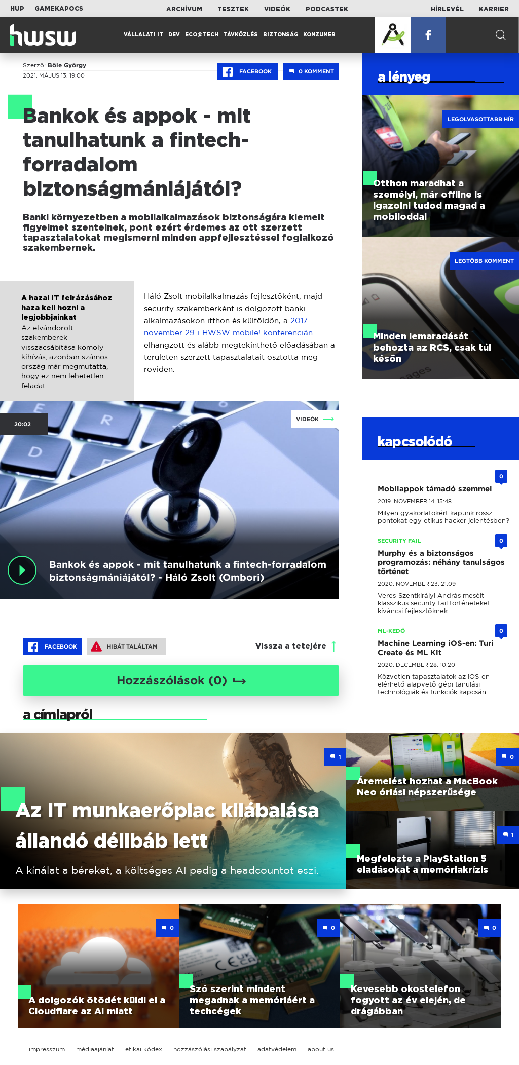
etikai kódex (143, 1049)
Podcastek (327, 9)
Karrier (494, 9)
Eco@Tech (201, 34)
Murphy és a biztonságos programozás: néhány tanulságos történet (441, 562)
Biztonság (280, 34)
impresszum (47, 1049)
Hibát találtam (124, 646)
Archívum (184, 9)
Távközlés (241, 34)
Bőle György (67, 65)
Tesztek (233, 9)
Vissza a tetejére (290, 646)
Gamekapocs (58, 9)
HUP (17, 9)
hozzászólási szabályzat (209, 1049)
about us (321, 1049)
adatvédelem (276, 1049)
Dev (174, 34)
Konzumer (319, 34)
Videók (277, 9)
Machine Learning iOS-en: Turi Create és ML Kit (436, 648)
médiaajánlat (95, 1049)
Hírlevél (447, 9)
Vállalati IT (143, 34)
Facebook (248, 72)
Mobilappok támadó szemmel (435, 489)
